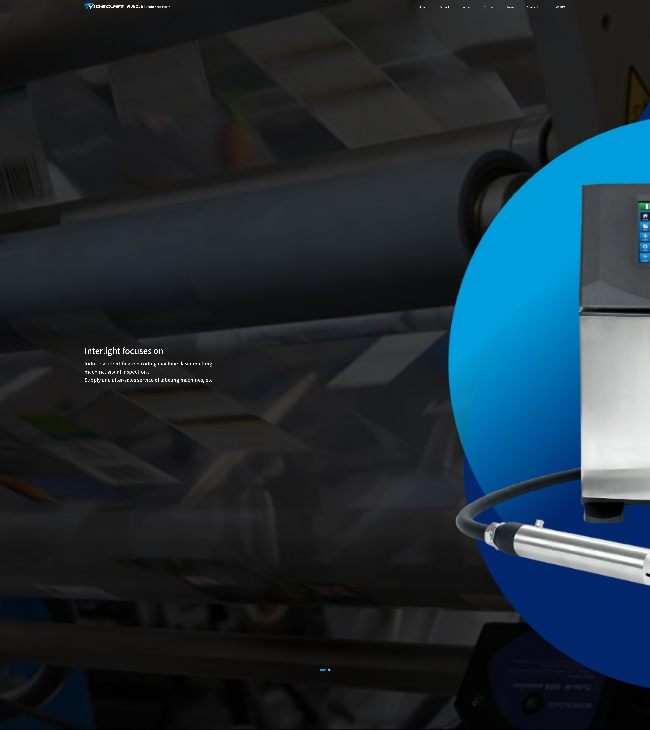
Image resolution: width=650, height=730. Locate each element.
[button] (323, 670)
